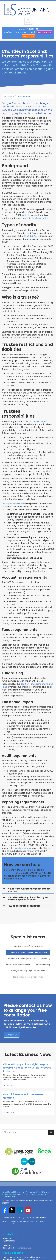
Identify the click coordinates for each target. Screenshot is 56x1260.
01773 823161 (27, 28)
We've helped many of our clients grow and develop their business (28, 898)
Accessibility (7, 1194)
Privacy (27, 1194)
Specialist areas (24, 96)
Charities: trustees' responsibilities (28, 946)
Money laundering (42, 964)
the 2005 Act (30, 236)
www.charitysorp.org (23, 848)
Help (33, 1194)
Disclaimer (17, 1194)
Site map (46, 1192)
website (26, 215)
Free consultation (33, 1192)
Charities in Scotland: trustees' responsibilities (28, 952)
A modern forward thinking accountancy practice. (29, 890)
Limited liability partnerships (18, 964)
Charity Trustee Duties (34, 421)
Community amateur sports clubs (21, 958)
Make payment (44, 32)
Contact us (11, 1034)
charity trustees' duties (36, 218)
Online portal (28, 36)
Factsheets (9, 96)
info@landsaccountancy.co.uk (19, 32)
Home (4, 1192)
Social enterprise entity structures (28, 977)
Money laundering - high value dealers (28, 970)
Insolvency (45, 958)
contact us (10, 872)
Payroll (11, 1192)
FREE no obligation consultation (24, 905)
